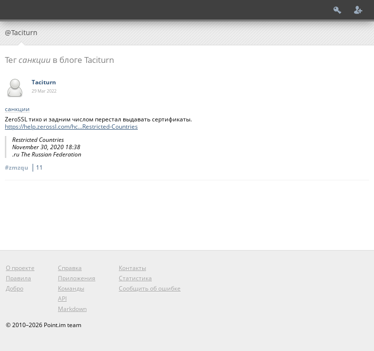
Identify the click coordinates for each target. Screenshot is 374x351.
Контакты (132, 268)
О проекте (20, 268)
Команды (71, 288)
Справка (70, 268)
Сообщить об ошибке (150, 288)
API (62, 298)
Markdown (72, 308)
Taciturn (44, 82)
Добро (14, 288)
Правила (18, 278)
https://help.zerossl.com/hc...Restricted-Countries (71, 126)
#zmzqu (25, 167)
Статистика (135, 278)
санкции (17, 109)
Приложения (76, 278)
